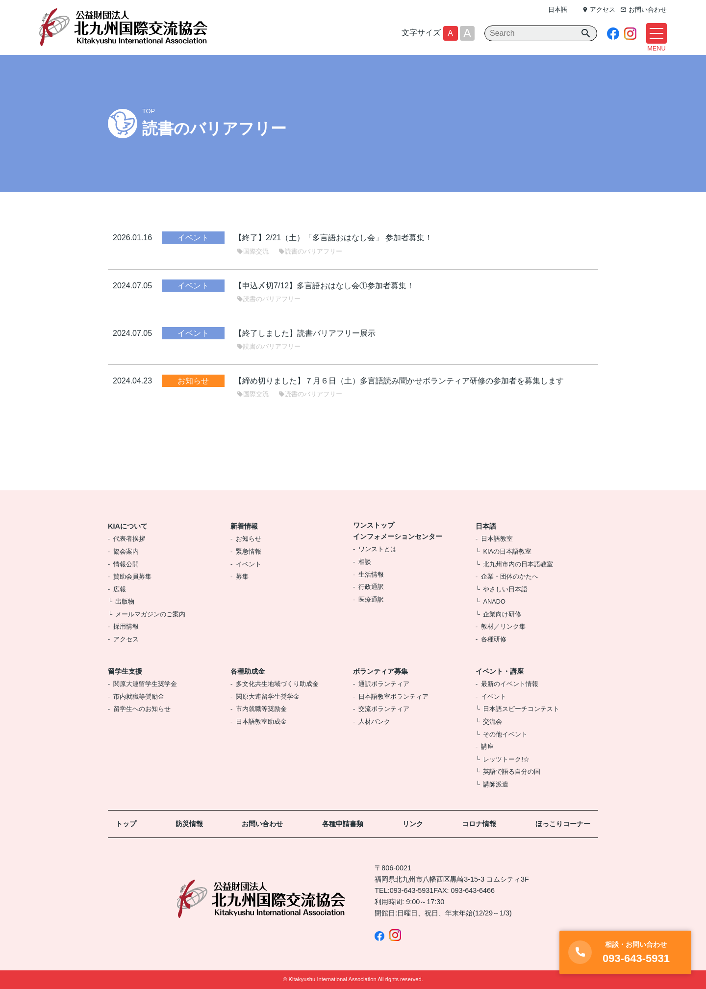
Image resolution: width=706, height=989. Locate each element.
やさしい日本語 (505, 589)
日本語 (557, 9)
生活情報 (371, 574)
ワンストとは (377, 549)
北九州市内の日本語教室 (518, 564)
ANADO (494, 601)
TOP (148, 111)
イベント (248, 564)
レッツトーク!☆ (506, 759)
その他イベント (505, 734)
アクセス (126, 639)
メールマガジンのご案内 (150, 614)
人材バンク (374, 721)
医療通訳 (371, 599)
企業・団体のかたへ (509, 576)
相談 (364, 561)
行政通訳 (371, 586)
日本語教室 (497, 538)
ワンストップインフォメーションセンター (397, 530)
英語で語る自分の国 (511, 771)
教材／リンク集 (503, 626)
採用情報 (126, 626)
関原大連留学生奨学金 (145, 683)
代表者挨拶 (129, 538)
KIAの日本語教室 (507, 551)
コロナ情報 (479, 824)
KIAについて (128, 526)
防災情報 (189, 824)
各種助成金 (247, 671)
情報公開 (126, 564)
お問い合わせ (262, 824)
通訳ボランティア (383, 683)
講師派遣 (495, 784)
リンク (413, 824)
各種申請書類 (342, 824)
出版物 (124, 601)
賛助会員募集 (132, 576)
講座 (487, 746)
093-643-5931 (412, 890)
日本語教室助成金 (261, 721)
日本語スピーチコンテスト (521, 708)
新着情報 (244, 526)
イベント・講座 (500, 671)
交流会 (492, 721)
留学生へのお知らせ (142, 708)
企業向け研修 (502, 614)
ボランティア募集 (380, 671)
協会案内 (126, 551)
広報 (119, 589)
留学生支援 (125, 671)
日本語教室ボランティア (393, 696)
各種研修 (493, 639)
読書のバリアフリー (310, 251)
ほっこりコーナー (562, 824)
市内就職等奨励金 (138, 696)
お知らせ (248, 538)
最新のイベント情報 (509, 683)
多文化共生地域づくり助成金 (277, 683)
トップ (126, 824)
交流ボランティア (383, 708)
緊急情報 (248, 551)
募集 (242, 576)
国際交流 (253, 251)
